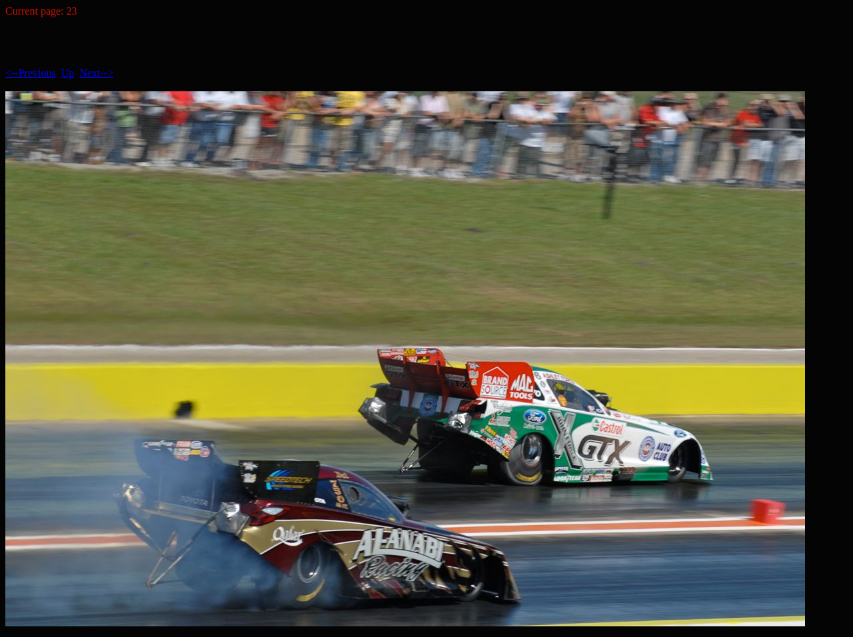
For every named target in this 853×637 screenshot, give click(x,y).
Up (68, 73)
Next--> (96, 73)
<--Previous (30, 73)
